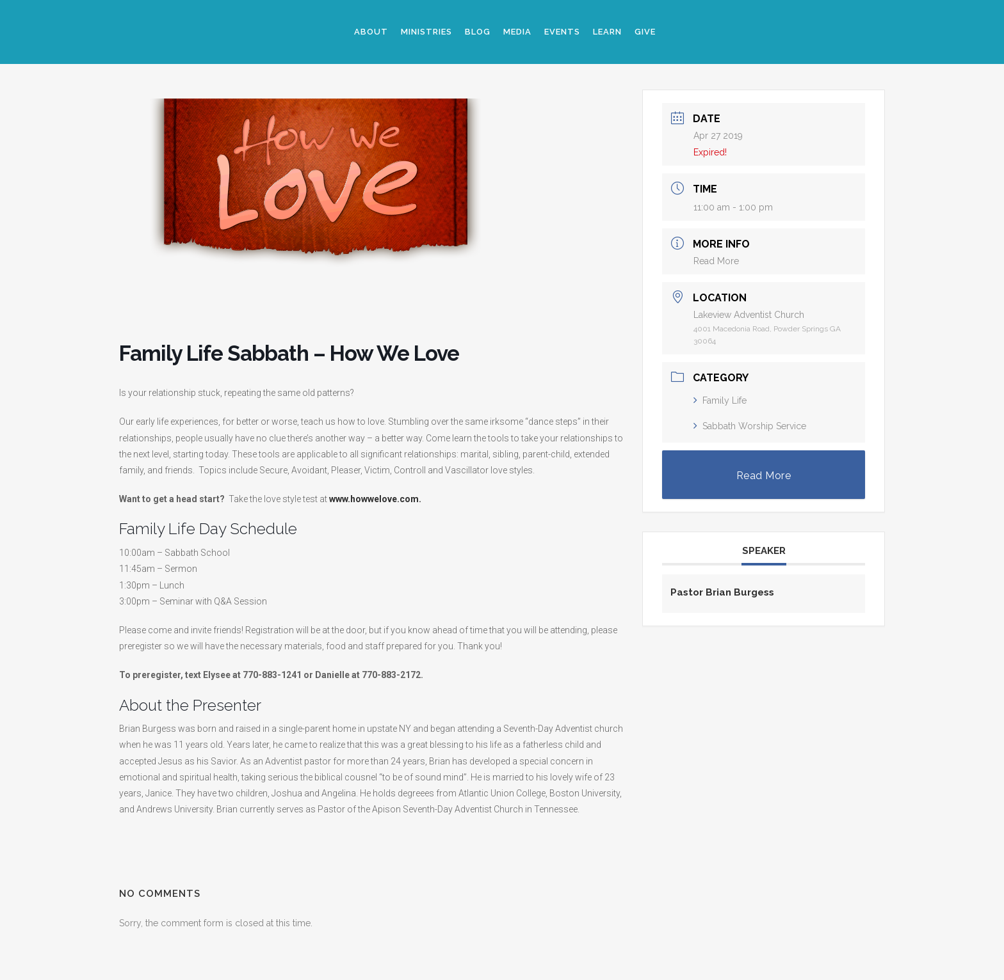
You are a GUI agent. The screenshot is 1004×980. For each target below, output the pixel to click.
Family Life (720, 400)
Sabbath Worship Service (749, 426)
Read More (716, 261)
